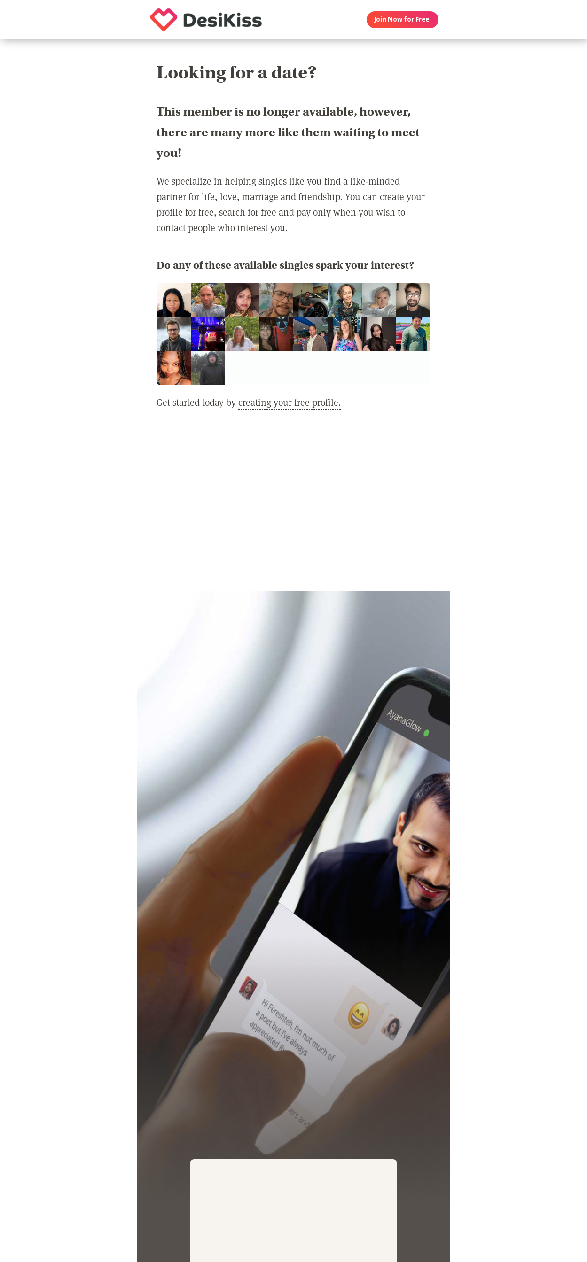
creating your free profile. (289, 402)
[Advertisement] (293, 506)
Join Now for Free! (402, 19)
